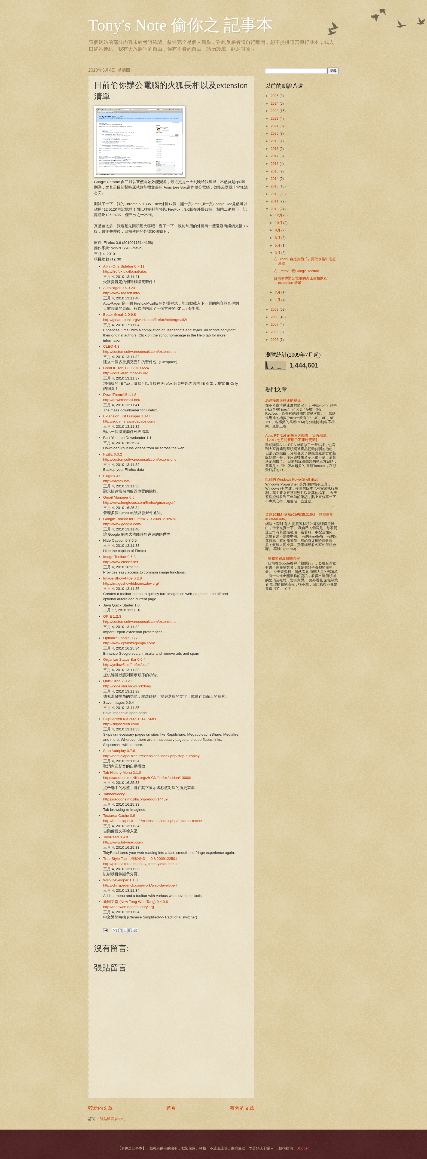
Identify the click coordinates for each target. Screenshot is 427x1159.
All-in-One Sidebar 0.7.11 (124, 266)
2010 (275, 209)
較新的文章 (100, 1108)
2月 (278, 292)
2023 (275, 111)
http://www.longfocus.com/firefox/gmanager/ (139, 502)
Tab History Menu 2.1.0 (122, 772)
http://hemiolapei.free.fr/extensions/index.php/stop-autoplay (151, 756)
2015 (275, 171)
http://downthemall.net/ (121, 400)
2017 (275, 156)
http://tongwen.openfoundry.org (128, 907)
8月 (278, 238)
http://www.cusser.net (120, 562)
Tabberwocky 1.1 (117, 794)
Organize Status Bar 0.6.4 (124, 659)
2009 (275, 309)
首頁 (171, 1108)
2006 (275, 332)
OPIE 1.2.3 (112, 616)
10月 (279, 223)
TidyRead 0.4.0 (115, 837)
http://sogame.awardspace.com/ (129, 421)
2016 (275, 164)
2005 (275, 340)
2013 (275, 186)
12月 (279, 215)
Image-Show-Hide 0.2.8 (122, 578)
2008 (275, 317)
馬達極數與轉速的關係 (283, 400)
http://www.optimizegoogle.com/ (129, 643)
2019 (275, 141)
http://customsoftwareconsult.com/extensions (139, 352)
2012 (275, 194)
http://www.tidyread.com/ (123, 842)
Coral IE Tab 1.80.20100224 (126, 368)
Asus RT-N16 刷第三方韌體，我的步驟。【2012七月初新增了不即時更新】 (297, 437)
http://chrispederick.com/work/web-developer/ (140, 885)
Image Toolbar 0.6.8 (119, 557)
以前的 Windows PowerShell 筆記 (291, 479)
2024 (275, 103)
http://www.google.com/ (122, 524)
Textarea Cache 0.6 (119, 816)
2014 (275, 179)
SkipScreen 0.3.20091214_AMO (129, 719)
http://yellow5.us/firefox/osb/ (126, 665)
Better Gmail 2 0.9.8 (119, 314)
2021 (275, 126)
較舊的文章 (242, 1108)
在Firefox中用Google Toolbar (296, 271)
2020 (275, 133)
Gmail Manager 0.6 (119, 497)
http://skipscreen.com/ (121, 724)
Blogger (303, 1148)
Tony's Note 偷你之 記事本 (180, 25)
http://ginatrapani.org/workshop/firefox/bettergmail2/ (145, 320)
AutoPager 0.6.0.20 (119, 288)
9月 (278, 230)
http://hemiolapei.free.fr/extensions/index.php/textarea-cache (152, 821)
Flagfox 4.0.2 (113, 476)
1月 (278, 300)
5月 (278, 245)
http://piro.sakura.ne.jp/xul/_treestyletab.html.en (142, 864)
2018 (275, 149)
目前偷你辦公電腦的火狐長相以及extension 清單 (300, 280)
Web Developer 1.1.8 (120, 880)
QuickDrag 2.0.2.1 (118, 681)
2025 (275, 96)
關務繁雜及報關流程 (284, 558)
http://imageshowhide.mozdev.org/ (131, 583)
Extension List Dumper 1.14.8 (127, 416)
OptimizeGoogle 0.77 (120, 638)
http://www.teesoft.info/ (121, 293)
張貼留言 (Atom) (113, 1119)
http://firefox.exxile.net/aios (125, 271)
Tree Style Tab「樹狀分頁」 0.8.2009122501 (140, 859)
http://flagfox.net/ (116, 481)
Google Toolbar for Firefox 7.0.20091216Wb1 (140, 519)
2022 (275, 118)
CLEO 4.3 (111, 346)
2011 (275, 201)
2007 (275, 324)
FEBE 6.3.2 (112, 454)
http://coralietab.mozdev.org (125, 373)
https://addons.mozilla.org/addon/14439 (135, 799)
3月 (278, 253)
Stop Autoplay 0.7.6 (119, 751)
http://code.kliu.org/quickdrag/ (127, 686)
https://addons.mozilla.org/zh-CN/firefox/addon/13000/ (147, 778)
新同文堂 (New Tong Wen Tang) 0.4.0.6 (135, 902)
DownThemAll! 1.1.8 (119, 395)
